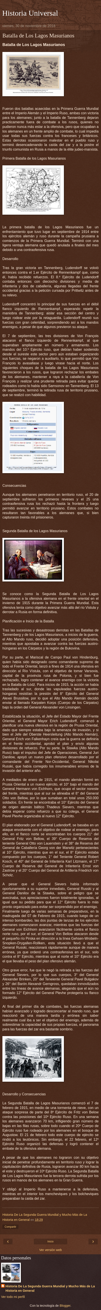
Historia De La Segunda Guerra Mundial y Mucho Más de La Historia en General (50, 1288)
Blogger (65, 1305)
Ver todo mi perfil (13, 1297)
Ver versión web (50, 1250)
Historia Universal (30, 13)
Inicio (50, 1241)
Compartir (10, 1226)
